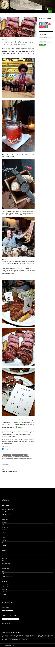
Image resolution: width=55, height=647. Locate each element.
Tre (3, 566)
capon (25, 454)
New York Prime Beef (27, 211)
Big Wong (4, 594)
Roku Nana (4, 573)
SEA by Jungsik (5, 535)
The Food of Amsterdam (7, 509)
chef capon (5, 456)
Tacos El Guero (5, 568)
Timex (6, 156)
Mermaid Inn (5, 511)
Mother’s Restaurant (6, 578)
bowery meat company (17, 454)
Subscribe (42, 44)
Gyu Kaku (4, 545)
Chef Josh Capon (11, 154)
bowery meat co (6, 454)
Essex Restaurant (6, 563)
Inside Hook (10, 50)
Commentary (5, 39)
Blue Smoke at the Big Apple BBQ (18, 470)
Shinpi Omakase (5, 527)
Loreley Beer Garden (6, 548)
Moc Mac (4, 550)
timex (30, 458)
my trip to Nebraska (18, 427)
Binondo (4, 555)
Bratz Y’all (4, 589)
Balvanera (4, 597)
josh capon (12, 458)
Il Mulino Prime (5, 553)
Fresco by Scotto (6, 514)
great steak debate (14, 456)
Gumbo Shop (5, 584)
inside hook (5, 458)
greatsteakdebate (24, 456)
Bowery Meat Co (30, 154)
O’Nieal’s (4, 542)
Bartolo (4, 537)
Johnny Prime (14, 44)
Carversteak (5, 517)
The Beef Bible (5, 500)
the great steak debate (22, 458)
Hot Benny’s (5, 581)
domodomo (4, 522)
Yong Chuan (5, 558)
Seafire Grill (4, 571)
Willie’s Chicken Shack (7, 591)
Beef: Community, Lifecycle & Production (18, 465)
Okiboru (4, 532)
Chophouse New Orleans (7, 576)
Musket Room (5, 519)
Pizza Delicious (5, 586)
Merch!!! (4, 499)
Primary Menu (53, 11)
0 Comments (22, 44)
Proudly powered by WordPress (8, 645)
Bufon (3, 560)
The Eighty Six (5, 529)
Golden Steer (5, 524)
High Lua (4, 540)
